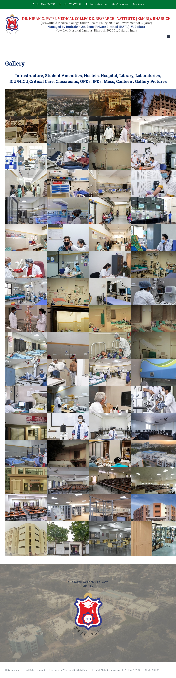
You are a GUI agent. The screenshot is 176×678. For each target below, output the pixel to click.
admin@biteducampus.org (107, 670)
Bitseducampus (14, 670)
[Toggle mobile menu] (169, 36)
